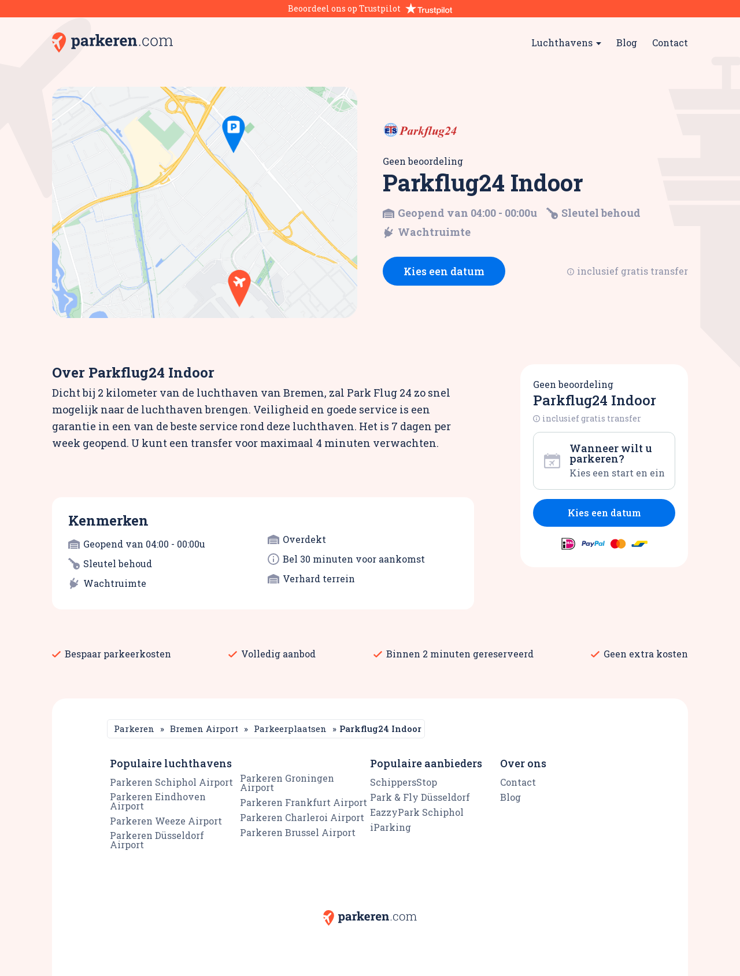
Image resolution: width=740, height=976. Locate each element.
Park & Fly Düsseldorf (420, 797)
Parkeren (134, 728)
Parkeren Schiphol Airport (171, 782)
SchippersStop (403, 782)
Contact (670, 42)
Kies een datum (444, 271)
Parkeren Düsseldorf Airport (157, 840)
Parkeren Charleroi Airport (302, 817)
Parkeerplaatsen (290, 728)
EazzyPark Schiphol (417, 812)
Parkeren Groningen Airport (287, 782)
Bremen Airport (204, 728)
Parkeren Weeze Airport (166, 821)
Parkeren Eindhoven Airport (158, 801)
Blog (626, 42)
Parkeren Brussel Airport (298, 832)
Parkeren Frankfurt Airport (303, 802)
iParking (390, 827)
